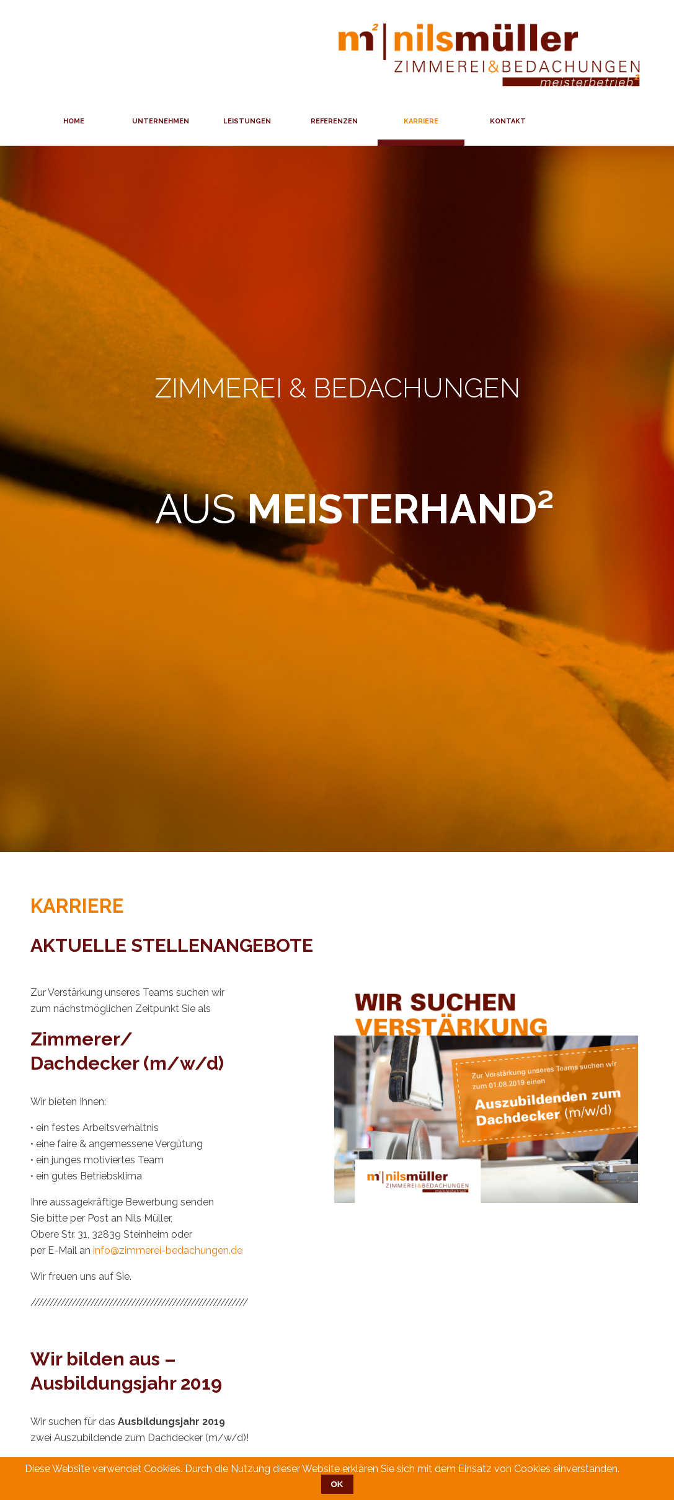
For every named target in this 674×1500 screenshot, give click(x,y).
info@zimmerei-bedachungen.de (167, 1250)
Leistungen (247, 121)
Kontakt (508, 121)
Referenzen (334, 121)
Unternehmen (160, 121)
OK (337, 1484)
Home (73, 121)
